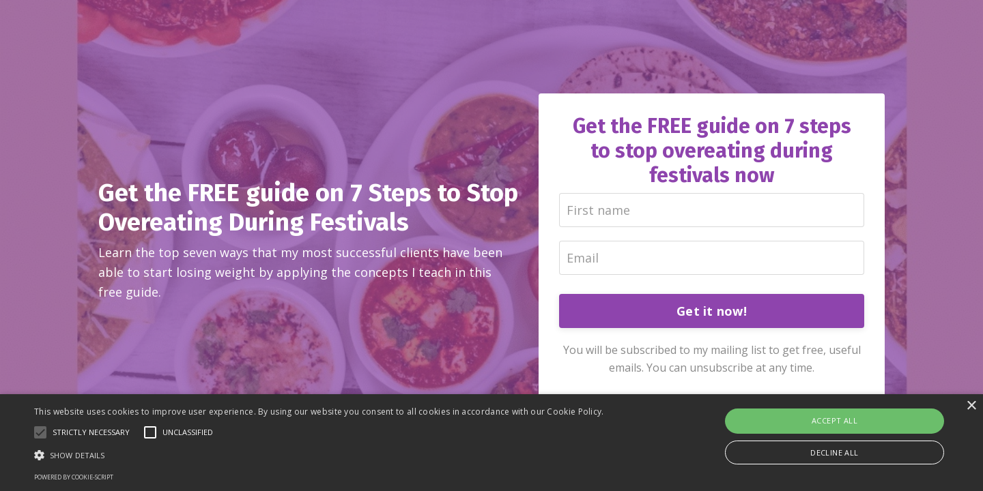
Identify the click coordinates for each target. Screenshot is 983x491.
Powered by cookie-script (73, 477)
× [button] (971, 406)
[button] (319, 455)
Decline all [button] (834, 452)
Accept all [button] (834, 420)
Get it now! (711, 311)
